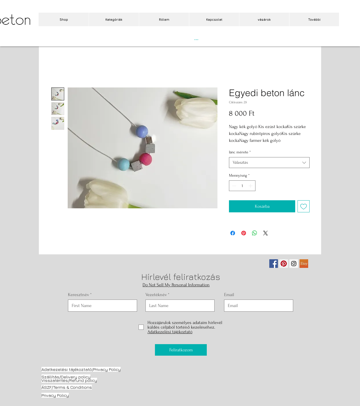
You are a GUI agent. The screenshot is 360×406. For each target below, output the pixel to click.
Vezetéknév (156, 294)
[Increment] (251, 186)
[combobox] (269, 162)
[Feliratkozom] (181, 350)
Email (229, 294)
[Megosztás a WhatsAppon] (254, 233)
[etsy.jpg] (304, 263)
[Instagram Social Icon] (293, 263)
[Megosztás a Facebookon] (232, 233)
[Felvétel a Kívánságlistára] (304, 206)
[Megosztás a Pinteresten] (243, 233)
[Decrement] (233, 186)
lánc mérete (240, 152)
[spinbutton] (242, 186)
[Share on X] (265, 233)
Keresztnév (78, 294)
